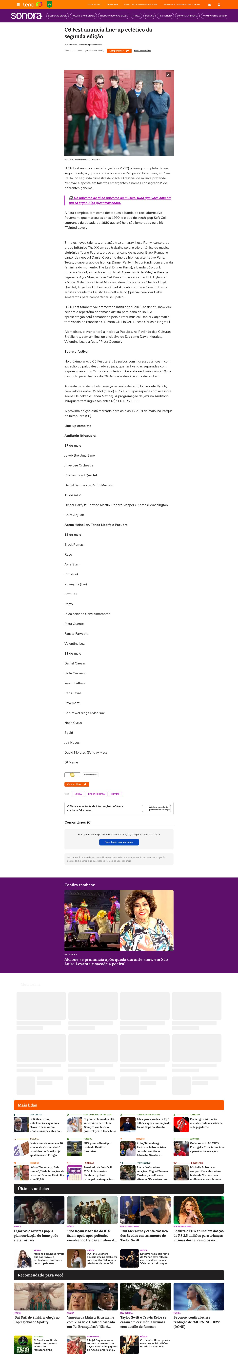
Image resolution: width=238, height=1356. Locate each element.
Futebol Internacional (148, 1115)
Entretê (115, 794)
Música (78, 794)
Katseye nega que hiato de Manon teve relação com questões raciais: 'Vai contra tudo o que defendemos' (154, 1258)
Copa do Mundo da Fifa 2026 (97, 1115)
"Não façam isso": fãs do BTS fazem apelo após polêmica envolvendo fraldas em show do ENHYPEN (91, 1235)
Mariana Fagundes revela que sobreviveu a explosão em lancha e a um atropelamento (49, 1258)
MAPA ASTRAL (95, 4)
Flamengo (195, 1115)
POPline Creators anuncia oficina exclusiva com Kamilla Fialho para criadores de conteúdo (102, 1258)
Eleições (140, 1139)
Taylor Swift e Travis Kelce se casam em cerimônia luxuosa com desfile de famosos (143, 1322)
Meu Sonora (70, 955)
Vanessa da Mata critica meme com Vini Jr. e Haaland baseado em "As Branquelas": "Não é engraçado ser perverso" (91, 1322)
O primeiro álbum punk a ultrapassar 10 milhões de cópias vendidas (155, 1343)
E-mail (209, 4)
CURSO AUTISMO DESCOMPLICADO (141, 4)
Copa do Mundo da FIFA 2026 (49, 4)
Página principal (32, 4)
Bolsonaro (197, 1163)
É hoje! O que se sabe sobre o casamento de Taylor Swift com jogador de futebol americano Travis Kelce (102, 1345)
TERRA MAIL (113, 4)
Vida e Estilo (36, 1115)
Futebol (88, 1139)
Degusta (34, 1139)
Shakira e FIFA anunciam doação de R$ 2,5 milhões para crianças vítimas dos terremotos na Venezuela (199, 1235)
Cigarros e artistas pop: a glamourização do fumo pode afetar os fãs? (36, 1235)
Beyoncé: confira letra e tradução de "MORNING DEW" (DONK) (197, 1322)
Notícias (89, 1163)
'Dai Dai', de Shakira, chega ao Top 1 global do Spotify (37, 1319)
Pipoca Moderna (96, 794)
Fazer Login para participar (119, 842)
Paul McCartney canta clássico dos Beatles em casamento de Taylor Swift (144, 1235)
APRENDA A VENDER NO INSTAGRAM (182, 4)
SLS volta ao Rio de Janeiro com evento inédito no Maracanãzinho (45, 1345)
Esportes (194, 1139)
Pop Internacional (129, 1226)
